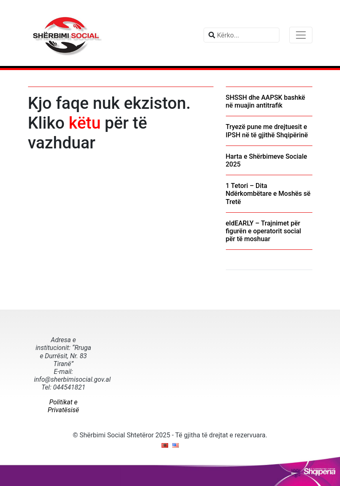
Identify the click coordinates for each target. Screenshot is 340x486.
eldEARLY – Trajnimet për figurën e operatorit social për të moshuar (263, 231)
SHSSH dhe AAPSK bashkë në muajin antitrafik (265, 101)
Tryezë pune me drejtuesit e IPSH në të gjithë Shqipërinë (267, 131)
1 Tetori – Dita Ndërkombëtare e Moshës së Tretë (268, 193)
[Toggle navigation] (300, 35)
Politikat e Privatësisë (63, 406)
